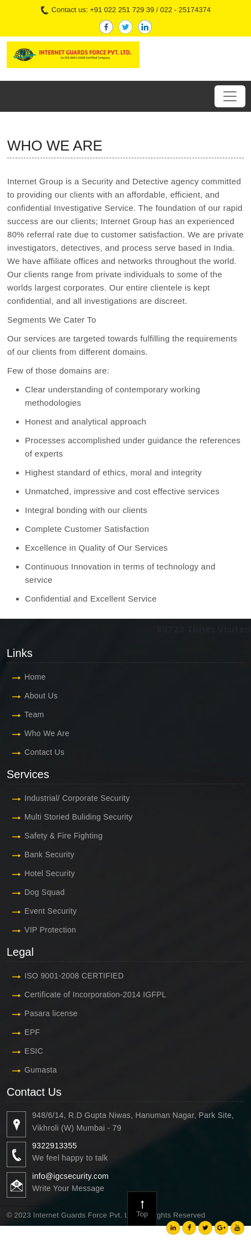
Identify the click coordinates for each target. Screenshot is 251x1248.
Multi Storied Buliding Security (78, 816)
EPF (32, 1032)
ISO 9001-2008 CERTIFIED (74, 975)
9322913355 (54, 1145)
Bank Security (49, 854)
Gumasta (40, 1069)
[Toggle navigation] (229, 96)
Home (35, 676)
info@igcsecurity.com (70, 1176)
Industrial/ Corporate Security (77, 798)
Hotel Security (49, 873)
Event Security (50, 911)
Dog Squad (44, 892)
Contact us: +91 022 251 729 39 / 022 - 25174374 (125, 10)
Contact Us (44, 752)
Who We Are (46, 733)
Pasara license (51, 1013)
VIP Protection (50, 929)
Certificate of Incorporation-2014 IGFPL (95, 994)
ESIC (33, 1051)
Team (34, 714)
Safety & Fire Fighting (63, 835)
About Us (41, 695)
